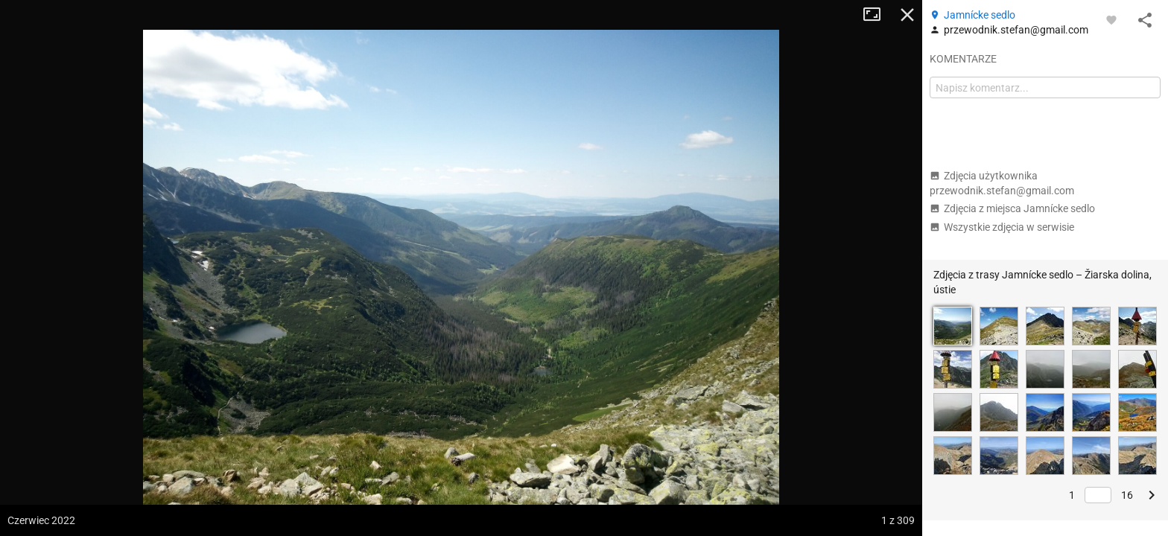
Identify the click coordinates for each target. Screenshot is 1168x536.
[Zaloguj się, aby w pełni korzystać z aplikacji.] (1111, 19)
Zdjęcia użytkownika (1002, 183)
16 (1127, 495)
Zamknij (907, 15)
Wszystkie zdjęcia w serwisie (1002, 227)
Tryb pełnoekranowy (877, 15)
